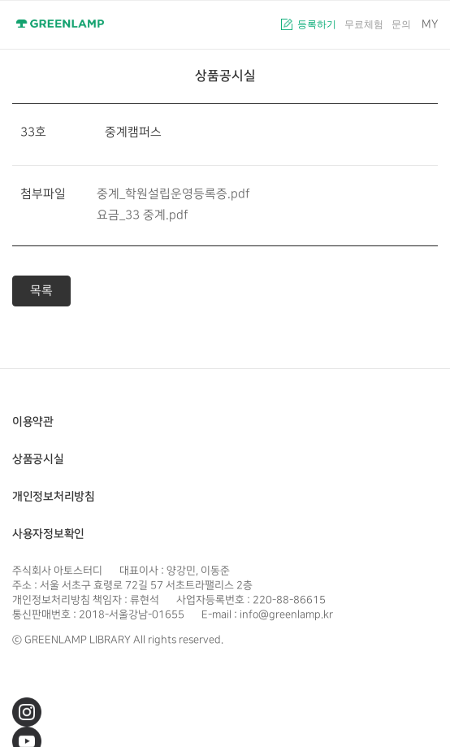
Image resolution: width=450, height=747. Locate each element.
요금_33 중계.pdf (142, 215)
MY (430, 23)
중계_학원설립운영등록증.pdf (173, 194)
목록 (41, 290)
